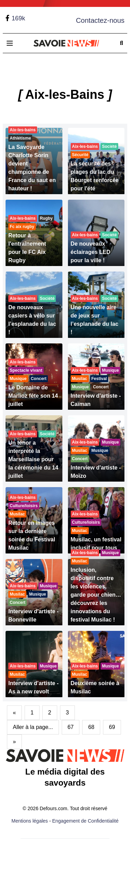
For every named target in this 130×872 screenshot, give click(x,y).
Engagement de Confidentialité (85, 821)
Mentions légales (29, 821)
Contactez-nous (100, 20)
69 (112, 727)
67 (71, 727)
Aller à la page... (33, 727)
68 (91, 727)
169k (18, 18)
